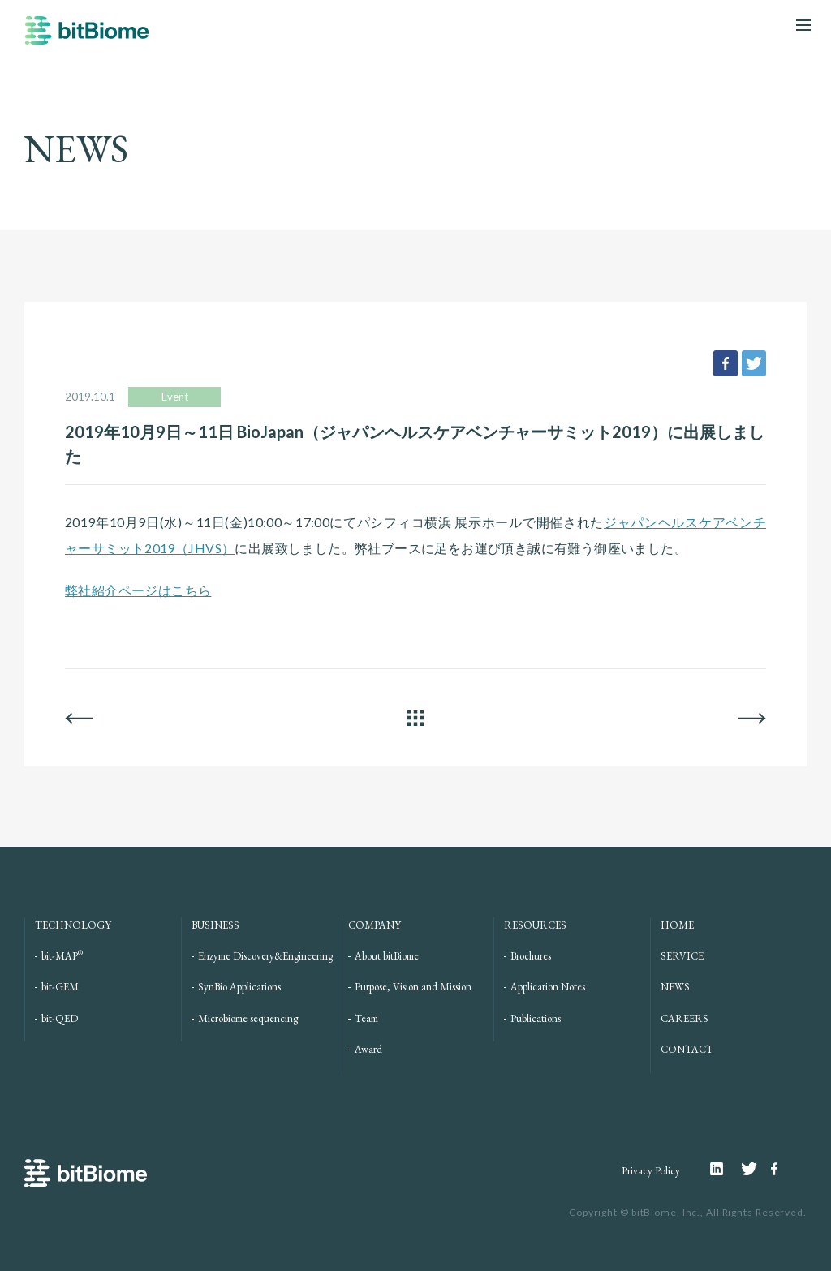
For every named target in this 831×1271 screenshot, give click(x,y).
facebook (725, 363)
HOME (677, 924)
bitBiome (86, 38)
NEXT (752, 718)
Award (368, 1049)
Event (174, 396)
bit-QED (59, 1018)
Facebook (776, 1168)
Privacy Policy (648, 1171)
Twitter (755, 1168)
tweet (754, 363)
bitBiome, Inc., (667, 1212)
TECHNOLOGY (73, 924)
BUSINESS (215, 924)
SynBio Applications (239, 987)
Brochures (530, 956)
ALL (415, 718)
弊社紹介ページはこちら (138, 590)
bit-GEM (60, 987)
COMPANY (374, 924)
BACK (79, 718)
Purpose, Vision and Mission (413, 987)
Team (366, 1018)
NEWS (675, 987)
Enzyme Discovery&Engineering (265, 956)
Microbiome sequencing (248, 1018)
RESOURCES (535, 924)
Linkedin (724, 1168)
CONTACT (687, 1049)
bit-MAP (62, 956)
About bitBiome (387, 956)
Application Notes (547, 987)
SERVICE (682, 956)
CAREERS (684, 1018)
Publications (535, 1018)
